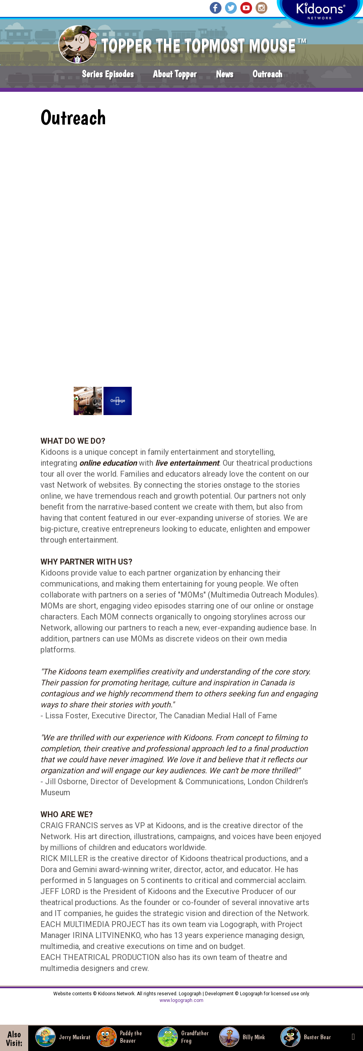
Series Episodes (107, 74)
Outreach (267, 74)
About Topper (174, 74)
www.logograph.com (181, 1000)
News (224, 74)
